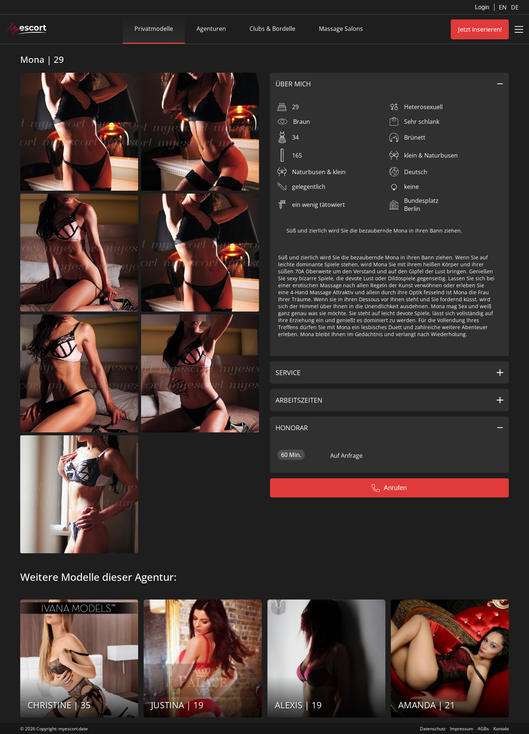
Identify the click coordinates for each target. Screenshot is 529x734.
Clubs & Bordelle (272, 29)
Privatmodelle (153, 29)
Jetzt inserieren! (480, 29)
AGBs (483, 729)
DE (515, 7)
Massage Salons (341, 29)
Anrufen (389, 488)
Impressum (461, 729)
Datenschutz (433, 729)
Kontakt (501, 729)
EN (503, 7)
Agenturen (211, 29)
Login (482, 7)
